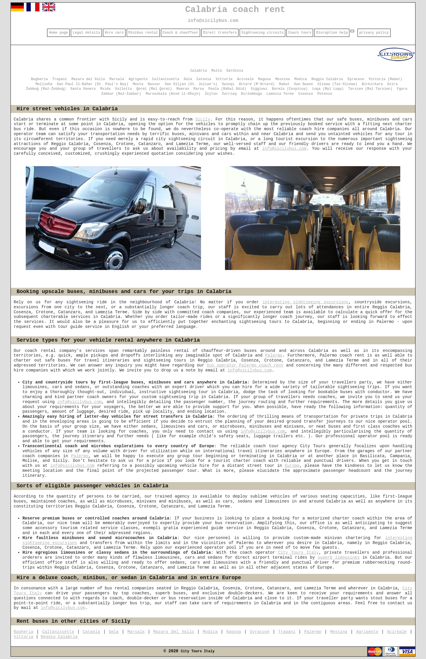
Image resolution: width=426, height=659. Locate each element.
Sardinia (234, 71)
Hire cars (114, 33)
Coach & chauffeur (180, 33)
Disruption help (332, 33)
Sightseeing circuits (262, 33)
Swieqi (228, 84)
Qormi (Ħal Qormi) (154, 89)
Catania (204, 79)
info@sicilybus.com (213, 20)
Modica (300, 79)
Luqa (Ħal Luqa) (328, 89)
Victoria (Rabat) (385, 79)
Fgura (402, 89)
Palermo (273, 355)
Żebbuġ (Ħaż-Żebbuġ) (46, 89)
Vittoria (224, 79)
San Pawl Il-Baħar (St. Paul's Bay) (92, 84)
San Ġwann (303, 84)
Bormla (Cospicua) (290, 89)
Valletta (123, 89)
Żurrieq (229, 94)
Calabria (198, 71)
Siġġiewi (259, 89)
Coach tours (299, 33)
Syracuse (355, 79)
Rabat (284, 84)
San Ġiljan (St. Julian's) (191, 84)
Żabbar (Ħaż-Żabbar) (121, 94)
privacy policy (374, 33)
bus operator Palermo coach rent (245, 365)
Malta (216, 71)
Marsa (198, 89)
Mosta (138, 84)
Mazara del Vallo (88, 79)
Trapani (59, 79)
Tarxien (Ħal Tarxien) (370, 89)
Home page (58, 33)
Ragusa (264, 79)
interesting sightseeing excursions (305, 302)
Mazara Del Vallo (173, 631)
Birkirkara (372, 84)
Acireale (245, 79)
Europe (292, 465)
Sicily (202, 119)
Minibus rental (143, 33)
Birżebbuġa (251, 94)
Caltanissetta (165, 79)
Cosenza (305, 94)
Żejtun (211, 94)
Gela (188, 79)
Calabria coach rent (235, 10)
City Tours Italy (298, 552)
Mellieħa (43, 84)
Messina (282, 79)
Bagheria (39, 79)
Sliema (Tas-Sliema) (337, 84)
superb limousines (338, 557)
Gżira (392, 84)
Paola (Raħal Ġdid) (227, 89)
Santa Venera (83, 89)
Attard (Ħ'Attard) (256, 84)
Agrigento (138, 79)
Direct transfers (220, 33)
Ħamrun (182, 89)
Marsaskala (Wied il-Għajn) (173, 94)
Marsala (116, 79)
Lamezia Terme (280, 94)
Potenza (324, 94)
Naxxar (154, 84)
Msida (105, 89)
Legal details (86, 33)
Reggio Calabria (327, 79)
